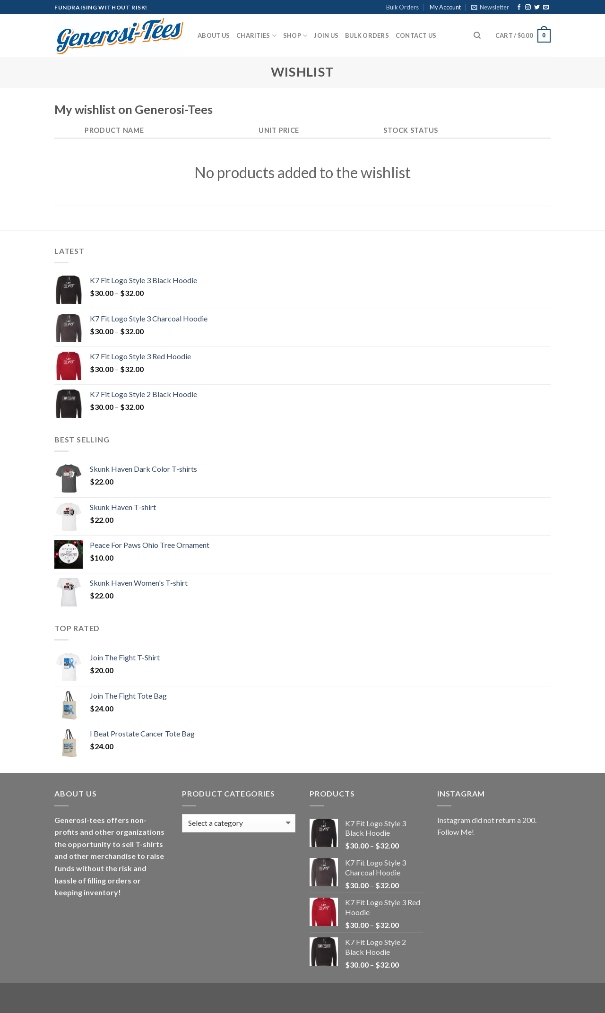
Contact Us (416, 35)
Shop (295, 35)
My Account (445, 7)
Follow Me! (455, 831)
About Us (214, 35)
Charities (256, 35)
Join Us (326, 35)
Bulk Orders (402, 7)
